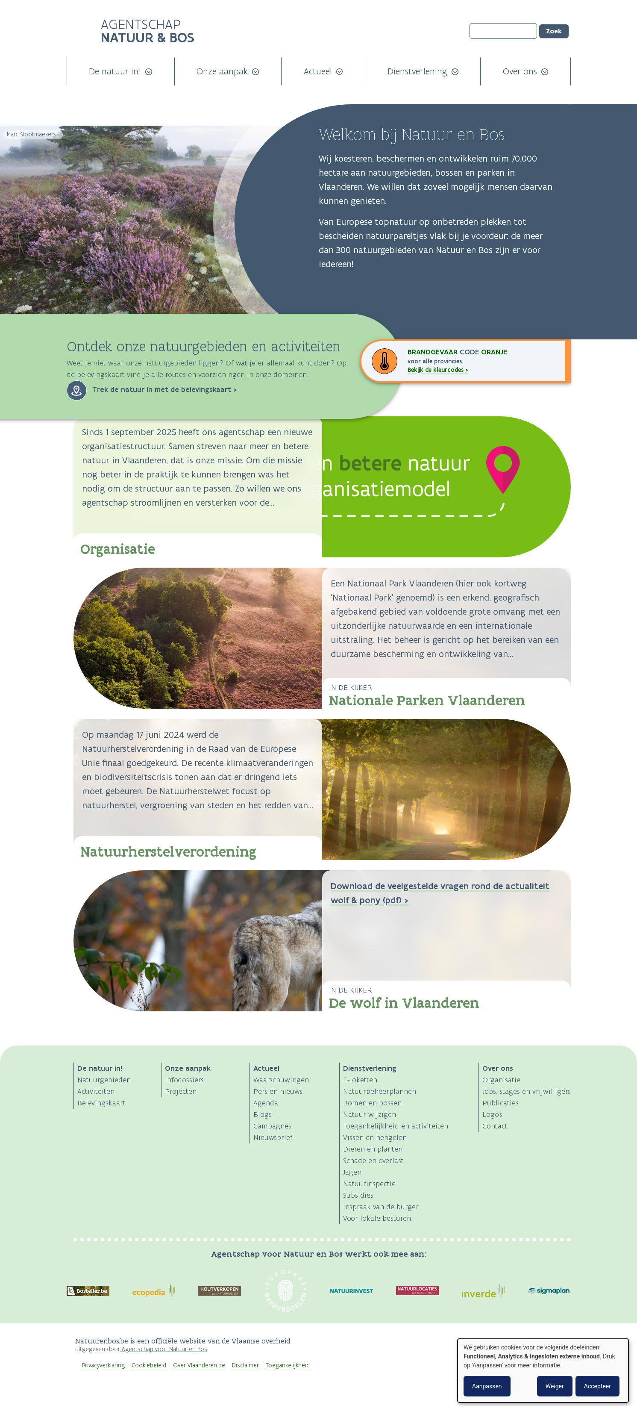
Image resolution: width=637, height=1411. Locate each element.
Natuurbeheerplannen (379, 1091)
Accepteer (597, 1386)
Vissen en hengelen (375, 1137)
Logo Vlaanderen (455, 1345)
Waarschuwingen (281, 1079)
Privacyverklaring (103, 1365)
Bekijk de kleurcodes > (438, 370)
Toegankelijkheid (288, 1365)
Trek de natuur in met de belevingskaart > (164, 389)
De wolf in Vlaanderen (404, 1003)
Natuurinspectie (369, 1183)
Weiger (555, 1386)
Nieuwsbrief (273, 1137)
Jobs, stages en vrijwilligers (526, 1091)
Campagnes (272, 1126)
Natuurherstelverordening (168, 851)
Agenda (265, 1103)
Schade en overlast (373, 1160)
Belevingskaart (101, 1103)
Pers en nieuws (277, 1091)
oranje (494, 351)
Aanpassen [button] (487, 1386)
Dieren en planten (372, 1149)
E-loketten (360, 1079)
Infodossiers (184, 1079)
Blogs (262, 1114)
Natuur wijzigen (369, 1114)
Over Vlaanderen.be (199, 1365)
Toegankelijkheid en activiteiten (395, 1126)
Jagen (352, 1172)
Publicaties (500, 1103)
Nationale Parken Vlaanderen (427, 700)
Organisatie (117, 549)
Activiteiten (95, 1091)
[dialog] (543, 1370)
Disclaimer (245, 1365)
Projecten (181, 1091)
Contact (495, 1126)
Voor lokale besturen (377, 1218)
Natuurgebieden (104, 1079)
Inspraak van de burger (381, 1206)
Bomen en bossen (372, 1103)
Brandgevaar (434, 351)
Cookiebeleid (149, 1365)
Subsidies (358, 1195)
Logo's (492, 1114)
